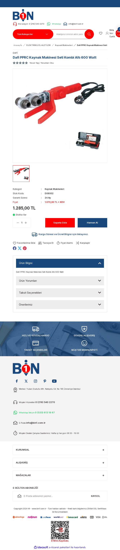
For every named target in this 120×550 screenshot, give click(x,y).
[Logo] (24, 15)
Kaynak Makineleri (54, 189)
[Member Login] (110, 33)
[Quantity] (22, 222)
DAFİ (15, 53)
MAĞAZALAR (23, 475)
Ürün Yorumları (28, 280)
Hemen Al (92, 222)
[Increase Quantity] (27, 222)
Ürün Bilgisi (25, 263)
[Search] (74, 34)
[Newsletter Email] (60, 496)
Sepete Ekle (60, 222)
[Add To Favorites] (24, 243)
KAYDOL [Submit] (95, 496)
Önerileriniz (25, 304)
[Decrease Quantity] (16, 222)
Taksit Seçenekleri (30, 292)
